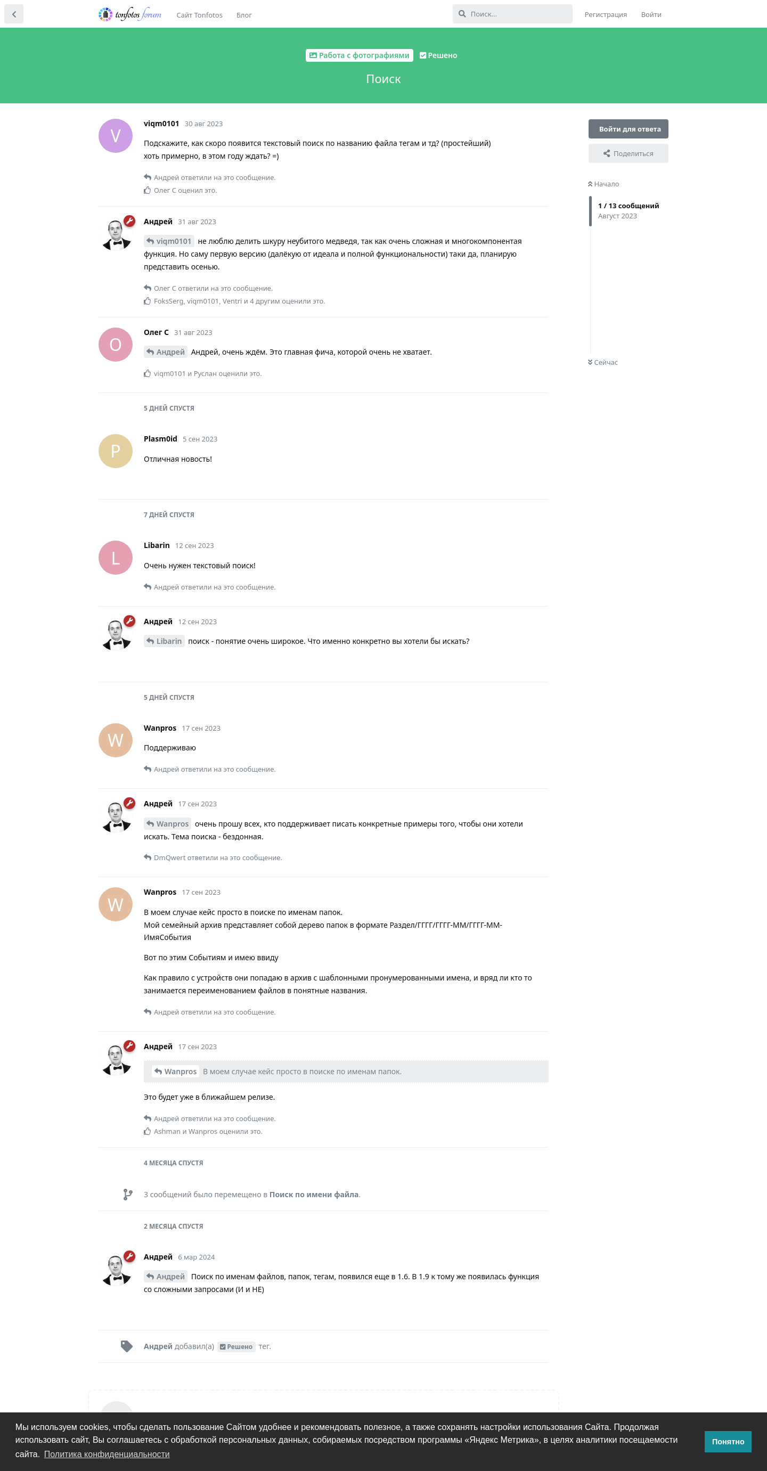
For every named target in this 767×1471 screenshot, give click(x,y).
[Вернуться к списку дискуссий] (13, 13)
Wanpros (173, 824)
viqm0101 (174, 241)
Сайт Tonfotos (200, 15)
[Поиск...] (513, 13)
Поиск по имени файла (314, 1194)
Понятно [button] (728, 1441)
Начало (603, 184)
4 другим (265, 301)
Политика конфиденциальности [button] (107, 1454)
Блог (244, 15)
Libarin (169, 641)
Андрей (171, 352)
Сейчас (603, 362)
